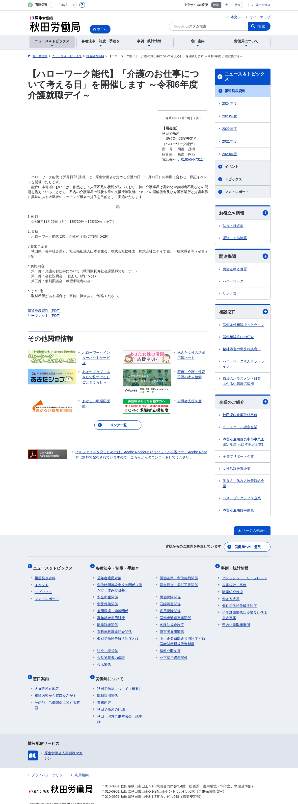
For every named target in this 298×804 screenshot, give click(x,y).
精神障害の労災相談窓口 (242, 350)
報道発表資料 (235, 91)
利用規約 (82, 769)
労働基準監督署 (235, 270)
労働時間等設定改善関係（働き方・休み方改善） (119, 584)
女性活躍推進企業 (236, 470)
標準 (216, 5)
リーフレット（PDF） (45, 316)
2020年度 (229, 154)
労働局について (111, 674)
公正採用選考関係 (174, 654)
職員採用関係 (107, 689)
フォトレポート (237, 192)
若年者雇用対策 (109, 575)
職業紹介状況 (232, 589)
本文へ (236, 17)
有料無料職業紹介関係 (114, 628)
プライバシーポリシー (48, 769)
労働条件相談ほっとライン (243, 325)
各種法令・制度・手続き (119, 566)
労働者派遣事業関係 (175, 615)
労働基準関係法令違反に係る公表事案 (244, 612)
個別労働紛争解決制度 (239, 602)
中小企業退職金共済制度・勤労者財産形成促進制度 (182, 638)
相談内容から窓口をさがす (55, 689)
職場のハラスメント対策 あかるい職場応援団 (243, 381)
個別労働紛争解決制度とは (118, 635)
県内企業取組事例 (236, 622)
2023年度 (229, 116)
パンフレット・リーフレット (244, 575)
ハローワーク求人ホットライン (243, 364)
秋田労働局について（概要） (119, 682)
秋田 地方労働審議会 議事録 (119, 712)
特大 (238, 5)
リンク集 (230, 294)
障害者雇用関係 (172, 628)
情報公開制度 (170, 648)
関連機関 (243, 257)
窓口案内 (43, 674)
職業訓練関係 (107, 622)
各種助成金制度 (172, 622)
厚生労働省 (263, 5)
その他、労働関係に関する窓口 (57, 698)
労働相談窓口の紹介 (238, 338)
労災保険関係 (107, 601)
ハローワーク (233, 282)
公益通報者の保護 (111, 654)
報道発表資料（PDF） (45, 311)
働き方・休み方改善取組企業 (243, 484)
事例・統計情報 (236, 566)
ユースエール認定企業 (240, 428)
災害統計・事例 (234, 582)
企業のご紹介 (243, 403)
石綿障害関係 (170, 601)
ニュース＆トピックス (244, 77)
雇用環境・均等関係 (112, 608)
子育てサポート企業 (238, 458)
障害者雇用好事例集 (238, 511)
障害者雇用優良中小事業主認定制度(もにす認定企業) (243, 443)
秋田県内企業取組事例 (240, 416)
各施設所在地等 (47, 682)
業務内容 (104, 696)
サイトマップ (260, 17)
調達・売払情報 (235, 238)
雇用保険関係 (170, 608)
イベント (232, 167)
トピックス (233, 179)
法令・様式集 (233, 226)
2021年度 (229, 141)
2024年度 (229, 103)
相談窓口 (243, 312)
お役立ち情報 (243, 213)
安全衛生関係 (107, 594)
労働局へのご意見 (248, 547)
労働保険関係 (170, 594)
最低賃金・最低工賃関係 (179, 582)
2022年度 (229, 129)
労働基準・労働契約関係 (179, 575)
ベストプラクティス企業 (242, 499)
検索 (261, 26)
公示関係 (104, 661)
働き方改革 (231, 596)
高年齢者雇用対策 (111, 615)
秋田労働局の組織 (111, 703)
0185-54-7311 (192, 159)
